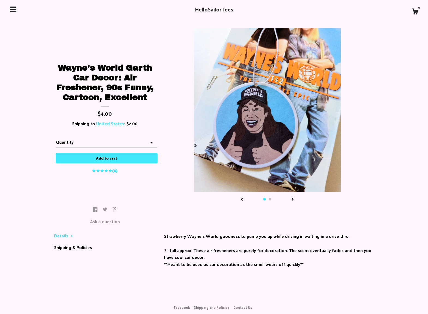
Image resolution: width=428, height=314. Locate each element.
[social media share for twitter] (105, 209)
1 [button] (264, 199)
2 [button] (270, 199)
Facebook (182, 307)
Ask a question (105, 221)
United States (110, 123)
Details (63, 236)
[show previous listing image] (241, 200)
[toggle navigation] (13, 9)
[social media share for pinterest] (114, 209)
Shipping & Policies (73, 247)
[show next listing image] (292, 200)
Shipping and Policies (212, 307)
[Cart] (415, 12)
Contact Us (242, 307)
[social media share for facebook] (96, 209)
